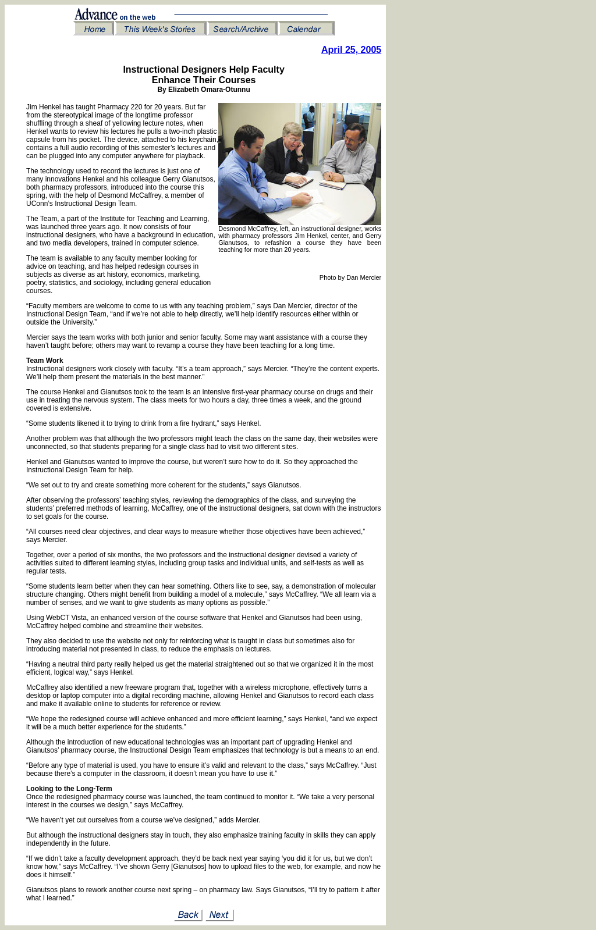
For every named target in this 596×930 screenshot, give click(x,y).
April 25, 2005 (351, 50)
